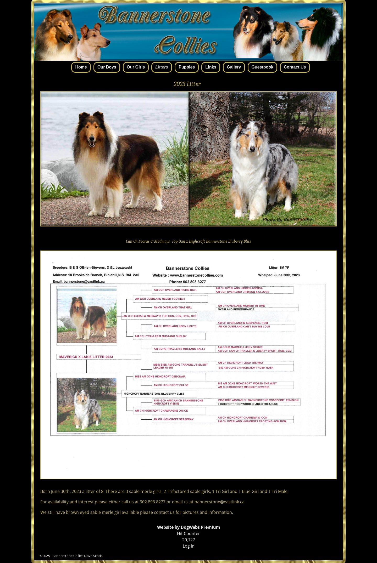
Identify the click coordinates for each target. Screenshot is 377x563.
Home (81, 67)
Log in (189, 546)
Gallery (234, 67)
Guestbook (263, 67)
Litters (161, 67)
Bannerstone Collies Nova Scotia (77, 555)
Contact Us (295, 67)
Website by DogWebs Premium (188, 527)
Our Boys (106, 67)
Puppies (187, 67)
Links (210, 67)
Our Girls (136, 67)
